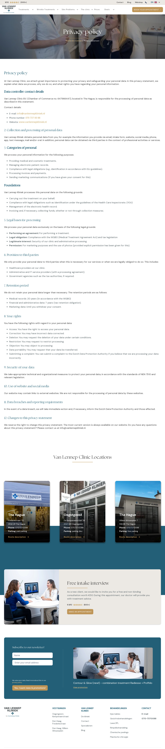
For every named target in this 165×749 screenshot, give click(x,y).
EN (152, 2)
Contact (78, 40)
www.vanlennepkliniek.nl (33, 121)
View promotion (80, 687)
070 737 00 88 (33, 117)
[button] (154, 2)
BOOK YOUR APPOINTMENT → (147, 9)
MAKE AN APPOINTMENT (80, 611)
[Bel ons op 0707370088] (146, 2)
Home (68, 40)
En (73, 40)
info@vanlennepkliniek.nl (31, 113)
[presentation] (31, 672)
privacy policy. (17, 682)
